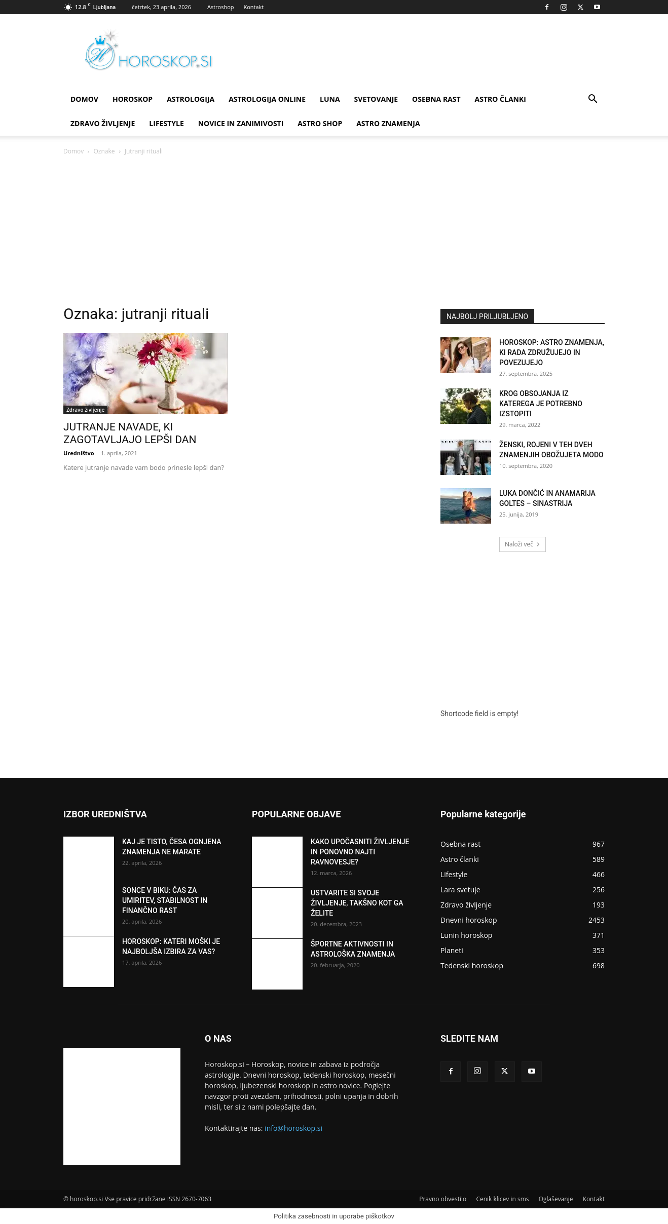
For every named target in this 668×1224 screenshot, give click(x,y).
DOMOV (84, 99)
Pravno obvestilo (442, 1199)
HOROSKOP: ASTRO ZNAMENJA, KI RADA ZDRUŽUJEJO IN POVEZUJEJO (551, 352)
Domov (73, 151)
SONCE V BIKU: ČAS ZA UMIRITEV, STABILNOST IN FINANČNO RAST (164, 900)
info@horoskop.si (293, 1128)
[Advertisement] (334, 233)
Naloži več (522, 544)
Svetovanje (376, 99)
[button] (592, 100)
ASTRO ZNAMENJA (388, 123)
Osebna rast (436, 99)
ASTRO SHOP (320, 123)
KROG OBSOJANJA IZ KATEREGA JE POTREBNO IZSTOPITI (540, 403)
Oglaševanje (556, 1199)
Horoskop (133, 99)
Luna (330, 99)
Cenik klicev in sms (502, 1199)
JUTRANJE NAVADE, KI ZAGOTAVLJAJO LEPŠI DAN (129, 433)
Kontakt (253, 7)
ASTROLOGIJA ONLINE (267, 99)
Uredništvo (78, 453)
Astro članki (500, 99)
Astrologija (190, 99)
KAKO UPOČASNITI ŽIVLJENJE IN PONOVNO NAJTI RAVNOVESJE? (360, 852)
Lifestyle (166, 123)
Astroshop (220, 7)
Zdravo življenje (102, 123)
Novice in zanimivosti (241, 123)
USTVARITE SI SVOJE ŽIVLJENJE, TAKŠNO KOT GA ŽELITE (357, 903)
